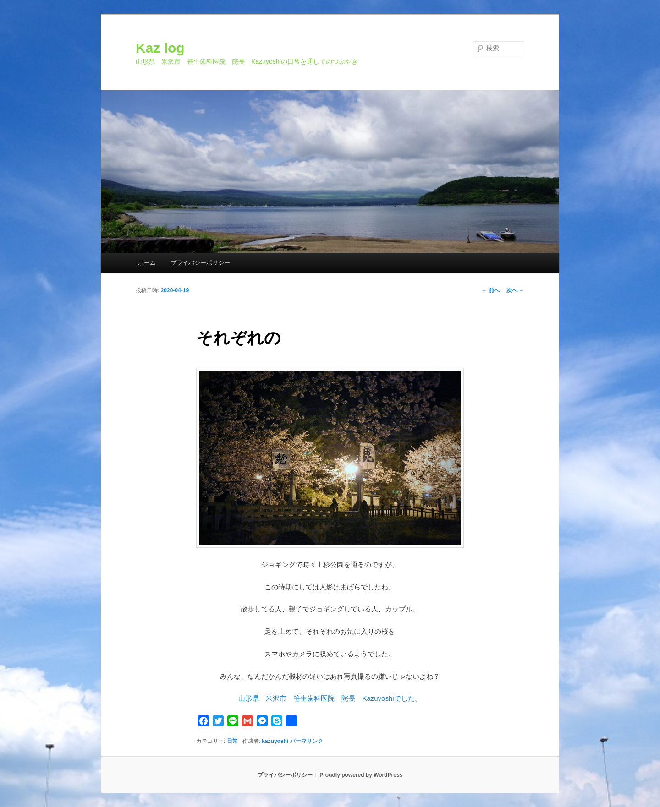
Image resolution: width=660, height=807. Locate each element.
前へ (490, 290)
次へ (515, 290)
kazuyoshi (275, 741)
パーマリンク (306, 741)
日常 (232, 741)
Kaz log (160, 47)
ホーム (147, 262)
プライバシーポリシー (200, 262)
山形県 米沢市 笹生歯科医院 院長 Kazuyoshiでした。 (329, 698)
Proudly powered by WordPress (360, 775)
